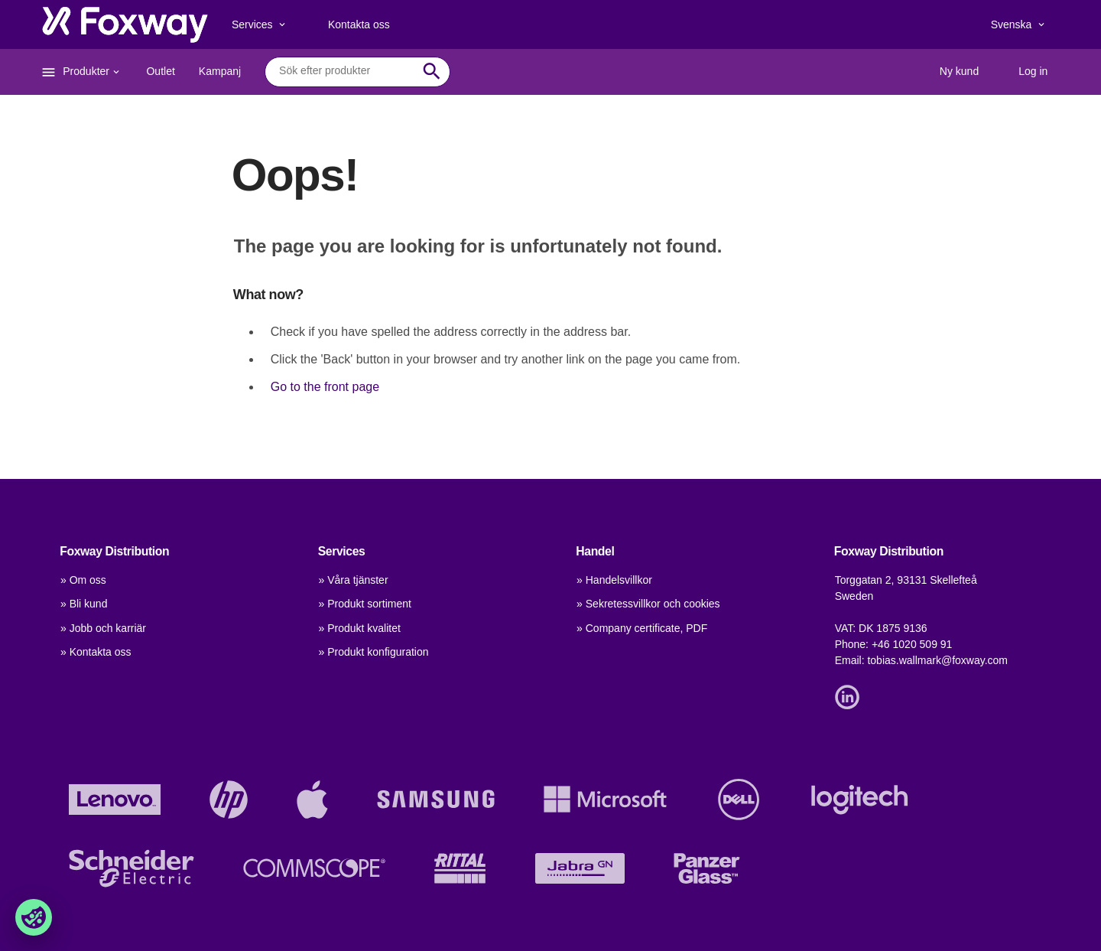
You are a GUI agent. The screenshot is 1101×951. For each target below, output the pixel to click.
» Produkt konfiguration (374, 652)
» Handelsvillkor (614, 580)
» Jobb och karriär (103, 628)
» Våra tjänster (353, 580)
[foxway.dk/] (125, 24)
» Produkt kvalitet (360, 628)
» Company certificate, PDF (641, 628)
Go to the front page (325, 386)
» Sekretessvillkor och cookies (648, 604)
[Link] (851, 695)
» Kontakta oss (96, 652)
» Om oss (83, 580)
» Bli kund (83, 604)
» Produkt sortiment (365, 604)
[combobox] (346, 71)
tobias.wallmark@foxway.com (937, 660)
